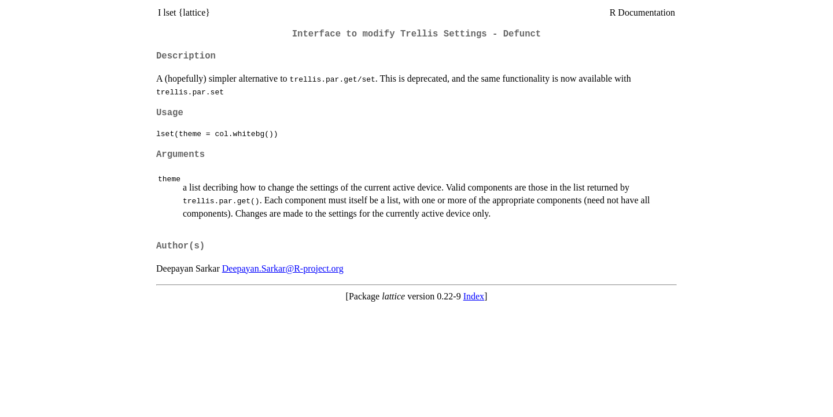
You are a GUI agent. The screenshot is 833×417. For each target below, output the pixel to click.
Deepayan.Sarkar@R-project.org (283, 268)
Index (473, 296)
